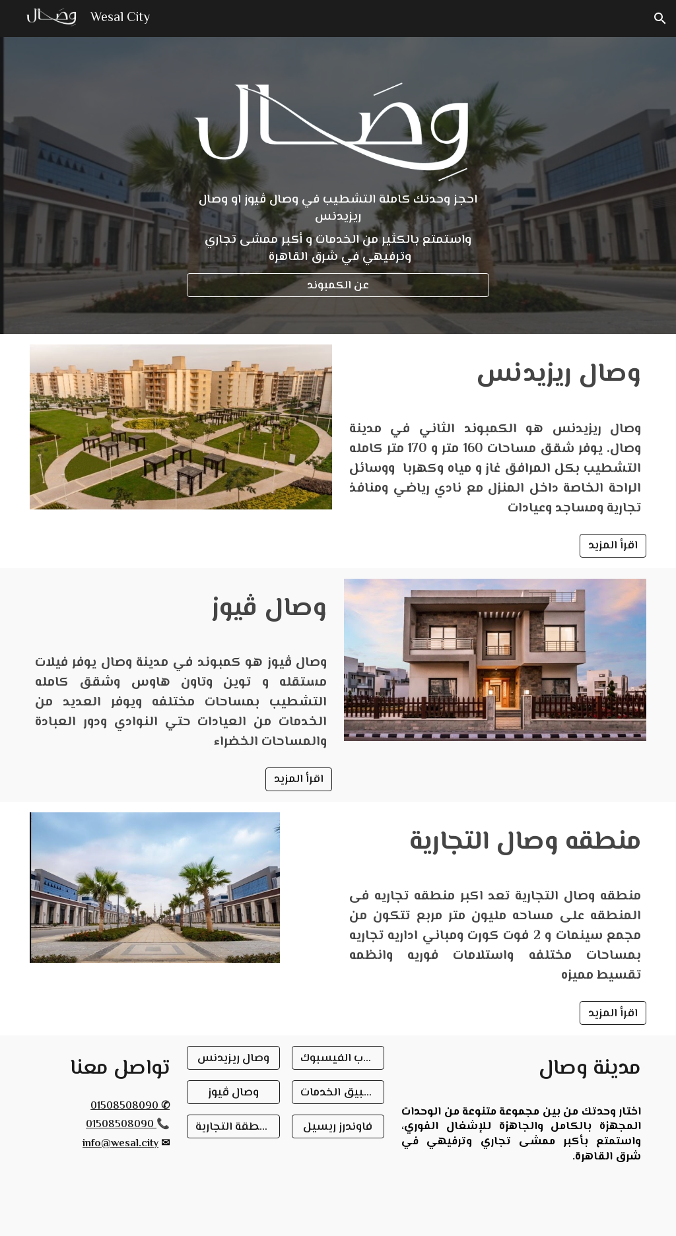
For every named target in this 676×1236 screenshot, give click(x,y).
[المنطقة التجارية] (233, 1126)
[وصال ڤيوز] (233, 1092)
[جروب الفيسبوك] (338, 1058)
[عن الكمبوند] (338, 285)
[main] (338, 228)
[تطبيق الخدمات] (338, 1092)
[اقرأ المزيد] (613, 545)
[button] (660, 18)
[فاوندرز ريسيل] (338, 1126)
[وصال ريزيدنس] (233, 1058)
